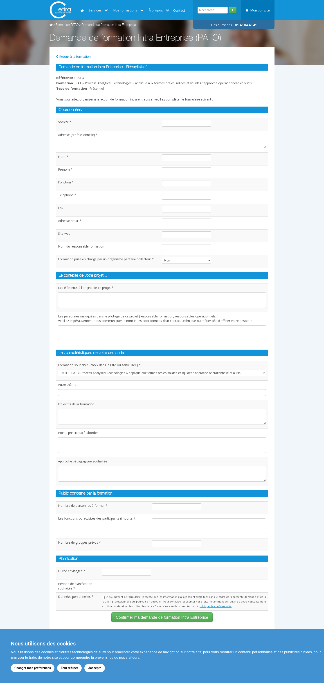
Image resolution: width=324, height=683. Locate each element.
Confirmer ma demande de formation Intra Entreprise (162, 617)
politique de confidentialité (215, 606)
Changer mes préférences (32, 668)
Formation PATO (67, 25)
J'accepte (94, 668)
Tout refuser (69, 668)
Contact (179, 10)
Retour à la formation (73, 56)
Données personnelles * (75, 596)
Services (98, 10)
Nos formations (128, 10)
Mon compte (258, 10)
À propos (159, 10)
